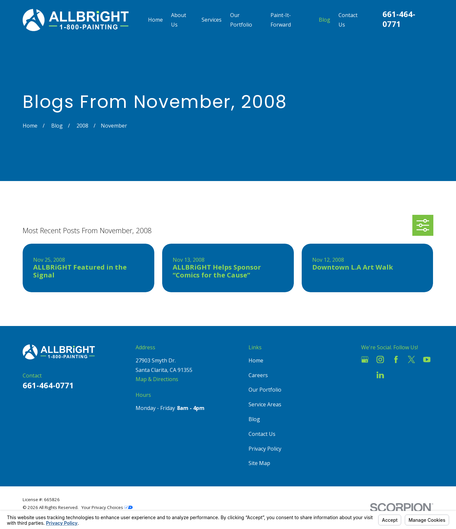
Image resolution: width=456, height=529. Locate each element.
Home (256, 360)
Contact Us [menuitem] (348, 19)
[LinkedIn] (380, 374)
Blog (254, 419)
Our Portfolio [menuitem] (241, 19)
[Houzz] (364, 374)
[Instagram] (380, 359)
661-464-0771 (398, 19)
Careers (258, 375)
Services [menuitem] (212, 19)
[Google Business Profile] (364, 359)
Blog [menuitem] (324, 19)
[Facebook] (396, 359)
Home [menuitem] (155, 19)
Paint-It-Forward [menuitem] (281, 19)
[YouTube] (426, 359)
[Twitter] (411, 359)
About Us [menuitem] (178, 19)
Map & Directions (157, 379)
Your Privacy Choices (107, 507)
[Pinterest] (396, 374)
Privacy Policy (265, 448)
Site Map (259, 463)
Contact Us (262, 433)
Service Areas (265, 404)
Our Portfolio (265, 389)
